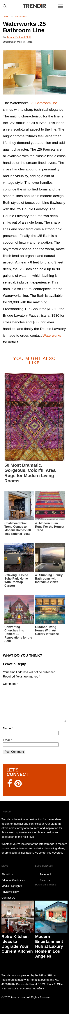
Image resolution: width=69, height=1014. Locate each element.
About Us (7, 874)
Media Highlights (11, 885)
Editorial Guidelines (13, 880)
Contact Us (8, 897)
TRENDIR (34, 6)
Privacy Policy (10, 891)
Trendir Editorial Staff (19, 37)
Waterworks (52, 335)
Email (7, 740)
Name (8, 728)
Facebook (43, 874)
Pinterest (42, 880)
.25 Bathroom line (43, 103)
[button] (34, 72)
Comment (10, 683)
